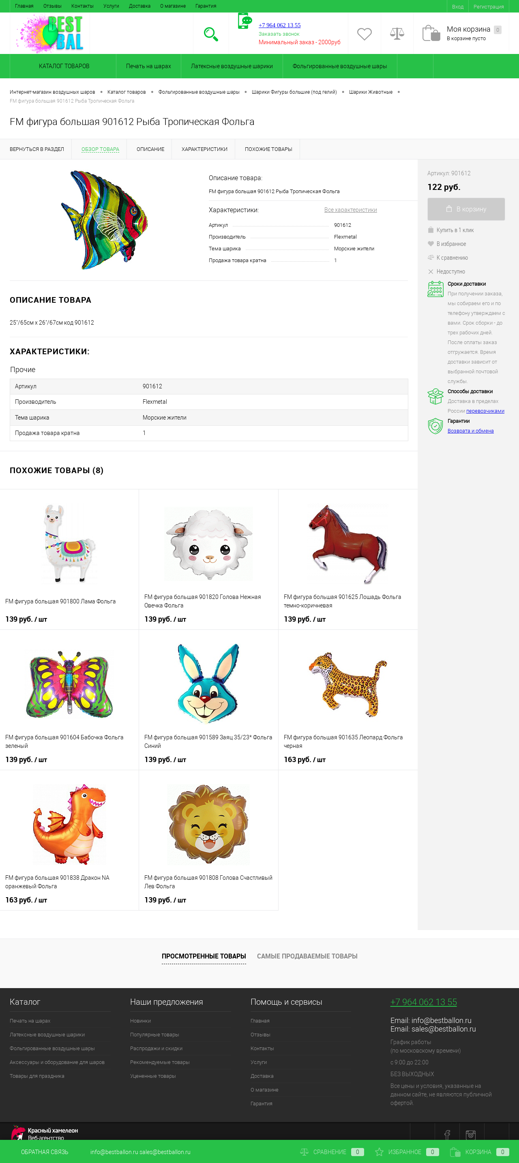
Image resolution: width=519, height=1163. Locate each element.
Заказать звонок (279, 34)
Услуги (111, 6)
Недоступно (446, 271)
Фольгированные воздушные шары (340, 66)
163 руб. (305, 752)
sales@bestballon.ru (444, 1022)
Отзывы (52, 6)
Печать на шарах (148, 66)
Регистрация (489, 7)
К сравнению (447, 257)
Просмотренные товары (204, 949)
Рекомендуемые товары (160, 1055)
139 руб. (26, 612)
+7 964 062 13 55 (423, 995)
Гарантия (206, 6)
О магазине (173, 6)
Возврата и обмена (471, 431)
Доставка (139, 6)
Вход (457, 7)
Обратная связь (39, 1152)
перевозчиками (485, 411)
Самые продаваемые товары (307, 949)
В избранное (446, 243)
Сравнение (332, 1152)
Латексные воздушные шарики (232, 66)
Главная (24, 6)
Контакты (82, 6)
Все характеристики (350, 210)
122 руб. (444, 187)
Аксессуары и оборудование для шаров (57, 1055)
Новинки (140, 1014)
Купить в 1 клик (450, 230)
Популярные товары (154, 1028)
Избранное (407, 1152)
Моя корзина (474, 29)
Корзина (479, 1152)
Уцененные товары (153, 1069)
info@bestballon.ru (442, 1013)
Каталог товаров (63, 66)
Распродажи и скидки (156, 1041)
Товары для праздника (37, 1069)
